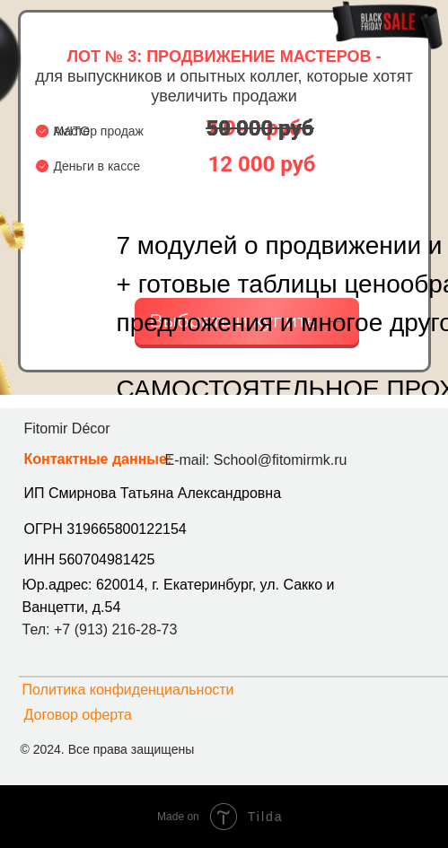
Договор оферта (78, 714)
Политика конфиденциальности (128, 689)
